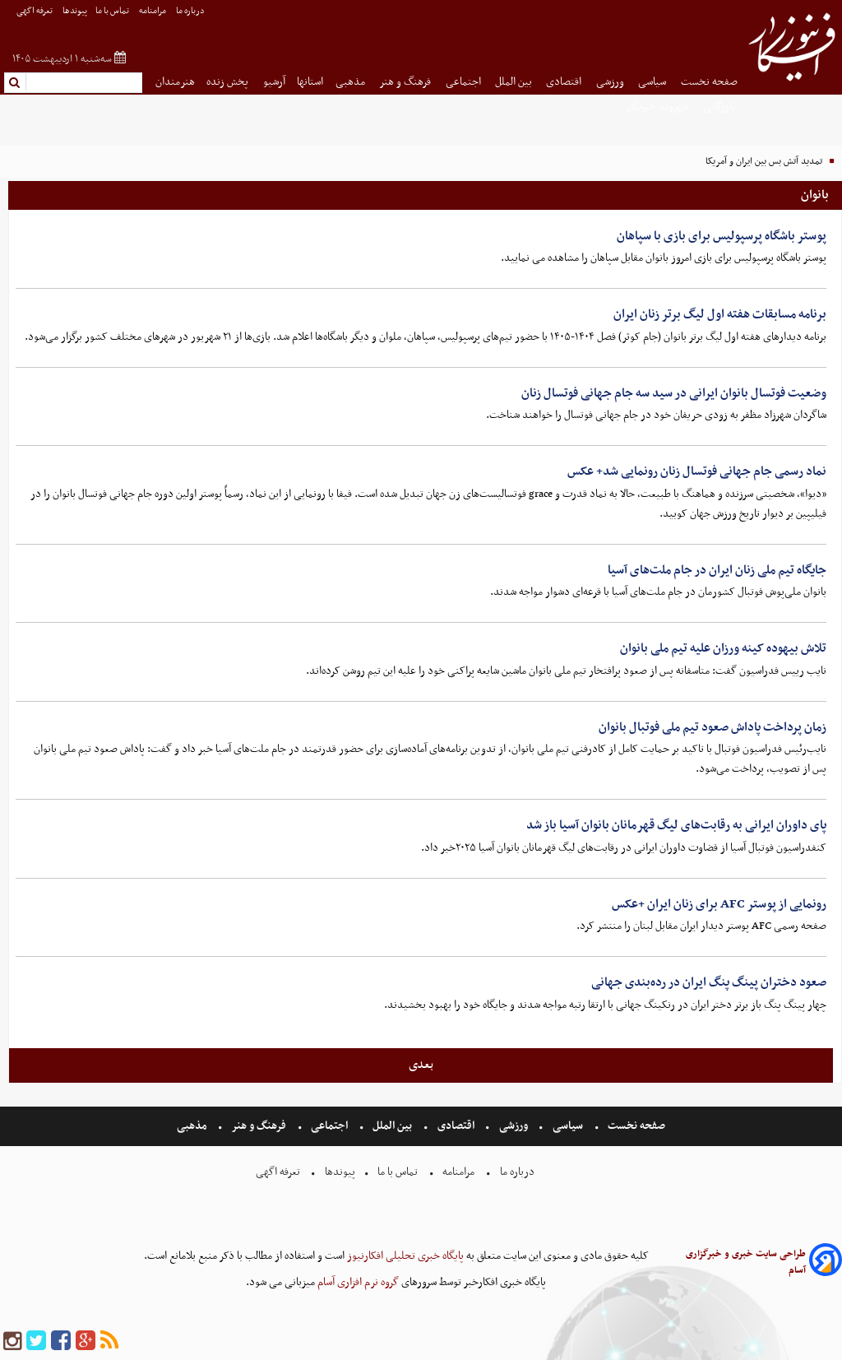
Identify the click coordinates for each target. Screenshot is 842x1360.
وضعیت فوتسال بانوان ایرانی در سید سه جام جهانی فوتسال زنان (673, 393)
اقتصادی (565, 81)
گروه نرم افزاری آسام (357, 1282)
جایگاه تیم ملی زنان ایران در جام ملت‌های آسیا (717, 570)
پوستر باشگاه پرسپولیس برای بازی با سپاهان (721, 236)
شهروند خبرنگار (658, 106)
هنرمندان (175, 81)
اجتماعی (464, 81)
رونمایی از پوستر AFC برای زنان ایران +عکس (719, 904)
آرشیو (274, 81)
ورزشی (611, 81)
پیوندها (74, 11)
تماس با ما (113, 11)
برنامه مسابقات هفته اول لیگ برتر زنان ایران (719, 314)
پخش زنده (228, 81)
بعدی (421, 1064)
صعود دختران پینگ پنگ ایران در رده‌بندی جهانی (708, 982)
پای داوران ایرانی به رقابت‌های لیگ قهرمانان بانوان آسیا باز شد (676, 825)
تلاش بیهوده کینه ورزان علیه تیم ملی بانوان (723, 648)
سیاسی (653, 81)
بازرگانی (720, 106)
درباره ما (191, 11)
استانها (310, 81)
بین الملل (514, 81)
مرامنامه (153, 11)
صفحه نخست (709, 81)
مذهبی (351, 81)
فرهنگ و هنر (406, 81)
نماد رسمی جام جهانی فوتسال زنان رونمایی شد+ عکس (696, 471)
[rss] (109, 1341)
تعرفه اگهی (35, 11)
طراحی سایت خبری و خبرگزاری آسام (746, 1262)
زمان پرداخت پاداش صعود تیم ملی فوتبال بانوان (712, 727)
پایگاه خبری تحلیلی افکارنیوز (404, 1255)
